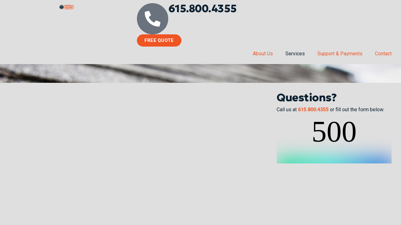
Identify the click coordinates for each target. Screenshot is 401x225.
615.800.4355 (202, 8)
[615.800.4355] (152, 18)
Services (295, 54)
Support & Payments (339, 54)
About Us (263, 54)
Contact (383, 54)
